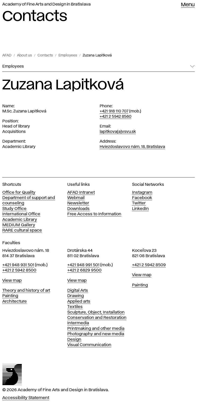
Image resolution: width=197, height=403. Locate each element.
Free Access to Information (94, 214)
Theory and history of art (26, 290)
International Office (21, 214)
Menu (188, 5)
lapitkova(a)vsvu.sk (118, 132)
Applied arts (78, 301)
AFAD (6, 55)
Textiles (75, 307)
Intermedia (78, 323)
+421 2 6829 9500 (84, 270)
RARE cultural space (22, 230)
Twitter (139, 203)
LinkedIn (140, 209)
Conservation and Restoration (96, 318)
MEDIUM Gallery (18, 225)
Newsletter (78, 203)
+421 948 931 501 (18, 265)
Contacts (45, 55)
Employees (67, 55)
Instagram (142, 192)
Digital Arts (77, 290)
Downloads (78, 209)
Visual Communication (89, 345)
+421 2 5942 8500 (19, 270)
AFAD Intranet (81, 192)
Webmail (76, 198)
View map (12, 280)
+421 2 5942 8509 (149, 265)
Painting (10, 296)
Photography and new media (95, 334)
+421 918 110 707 (114, 111)
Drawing (75, 296)
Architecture (14, 301)
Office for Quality (18, 192)
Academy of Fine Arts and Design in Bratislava (46, 4)
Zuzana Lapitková (97, 55)
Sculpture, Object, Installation (96, 312)
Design (74, 339)
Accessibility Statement (25, 398)
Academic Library (19, 220)
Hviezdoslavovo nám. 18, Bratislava (132, 147)
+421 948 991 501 (83, 265)
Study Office (14, 209)
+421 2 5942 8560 (115, 116)
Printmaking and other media (95, 329)
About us (24, 55)
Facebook (142, 198)
